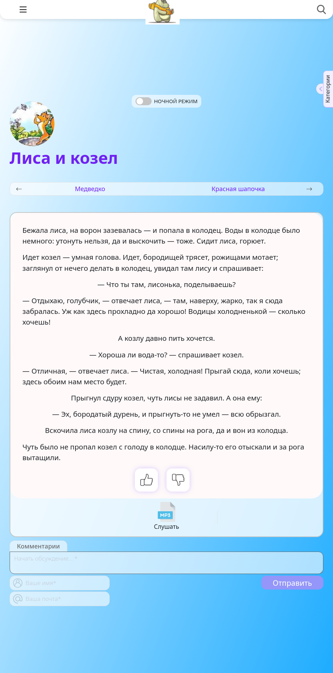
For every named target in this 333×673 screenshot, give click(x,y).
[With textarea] (166, 563)
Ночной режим (176, 101)
